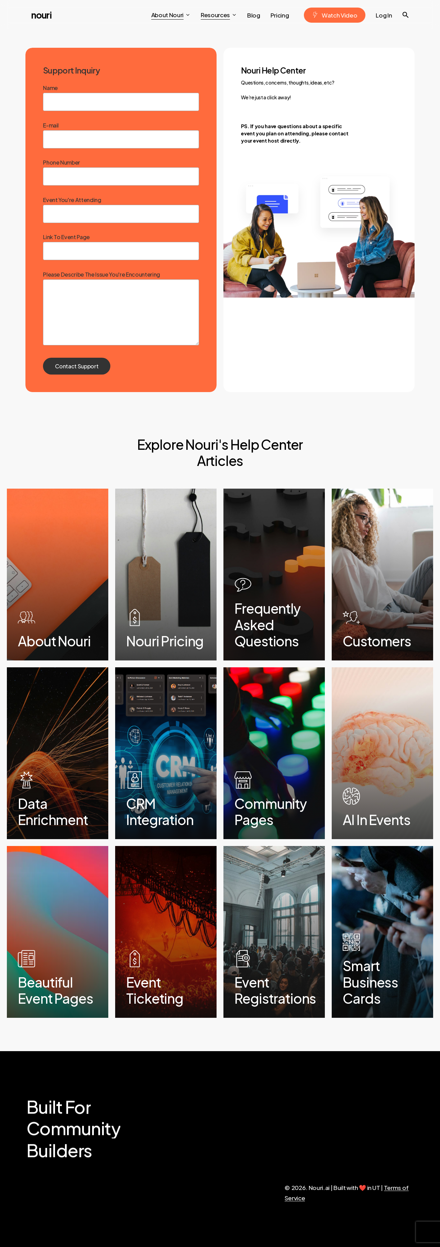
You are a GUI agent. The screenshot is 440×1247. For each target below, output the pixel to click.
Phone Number (121, 172)
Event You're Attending (121, 209)
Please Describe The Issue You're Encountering (121, 320)
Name (121, 97)
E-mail (121, 135)
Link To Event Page (121, 246)
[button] (405, 15)
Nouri (41, 15)
